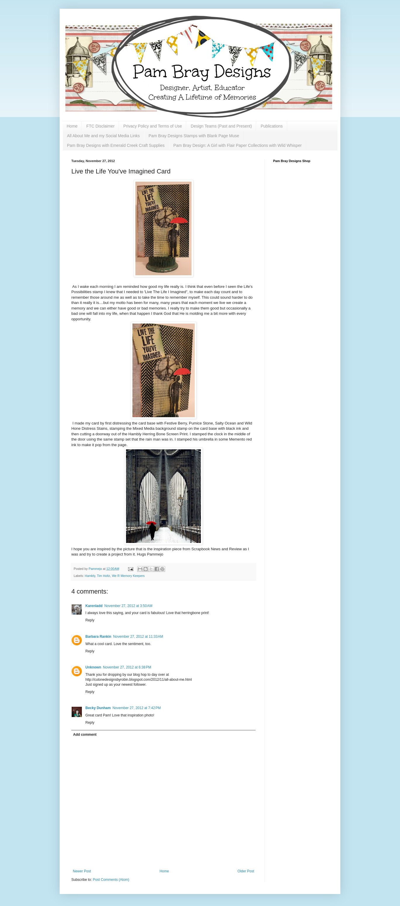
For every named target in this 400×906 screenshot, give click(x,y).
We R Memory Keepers (128, 575)
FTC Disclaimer (100, 126)
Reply (89, 620)
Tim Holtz (103, 575)
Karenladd (94, 606)
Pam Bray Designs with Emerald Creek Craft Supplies (116, 145)
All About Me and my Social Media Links (103, 135)
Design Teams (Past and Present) (221, 126)
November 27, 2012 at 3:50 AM (128, 606)
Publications (272, 126)
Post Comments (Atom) (111, 880)
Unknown (93, 667)
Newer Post (82, 871)
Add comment (84, 735)
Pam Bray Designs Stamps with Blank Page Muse (194, 135)
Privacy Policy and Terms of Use (152, 126)
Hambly (90, 575)
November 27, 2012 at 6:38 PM (127, 667)
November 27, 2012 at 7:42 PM (137, 708)
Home (72, 126)
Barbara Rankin (98, 637)
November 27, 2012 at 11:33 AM (138, 637)
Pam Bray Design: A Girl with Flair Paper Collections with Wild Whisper (237, 145)
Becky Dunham (98, 708)
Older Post (245, 871)
